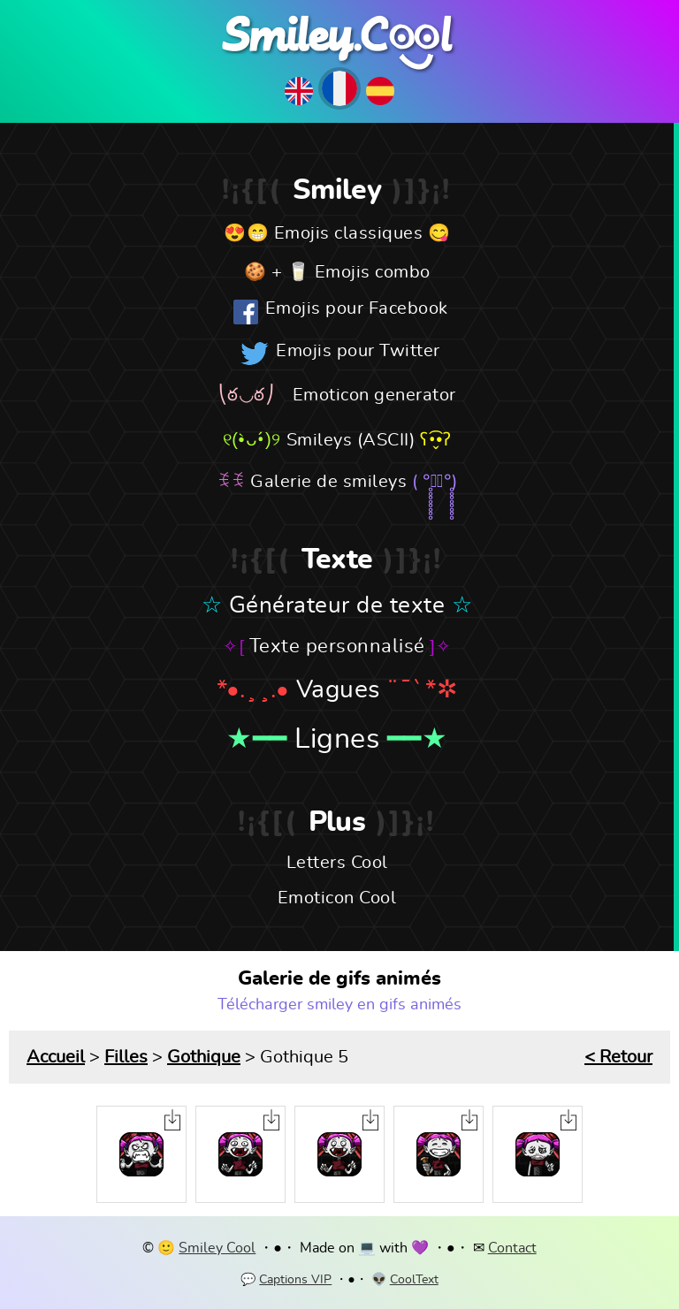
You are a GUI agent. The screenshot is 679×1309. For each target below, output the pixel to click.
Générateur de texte (337, 605)
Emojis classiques (348, 233)
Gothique (203, 1057)
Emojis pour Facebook (356, 308)
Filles (126, 1057)
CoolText (414, 1280)
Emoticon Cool (337, 898)
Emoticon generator (374, 395)
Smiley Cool (217, 1248)
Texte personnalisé (337, 646)
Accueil (56, 1057)
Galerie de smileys (328, 482)
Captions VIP (295, 1280)
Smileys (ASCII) (351, 440)
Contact (512, 1248)
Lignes (336, 739)
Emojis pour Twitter (358, 351)
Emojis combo (373, 272)
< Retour (618, 1057)
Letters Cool (337, 862)
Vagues (338, 690)
